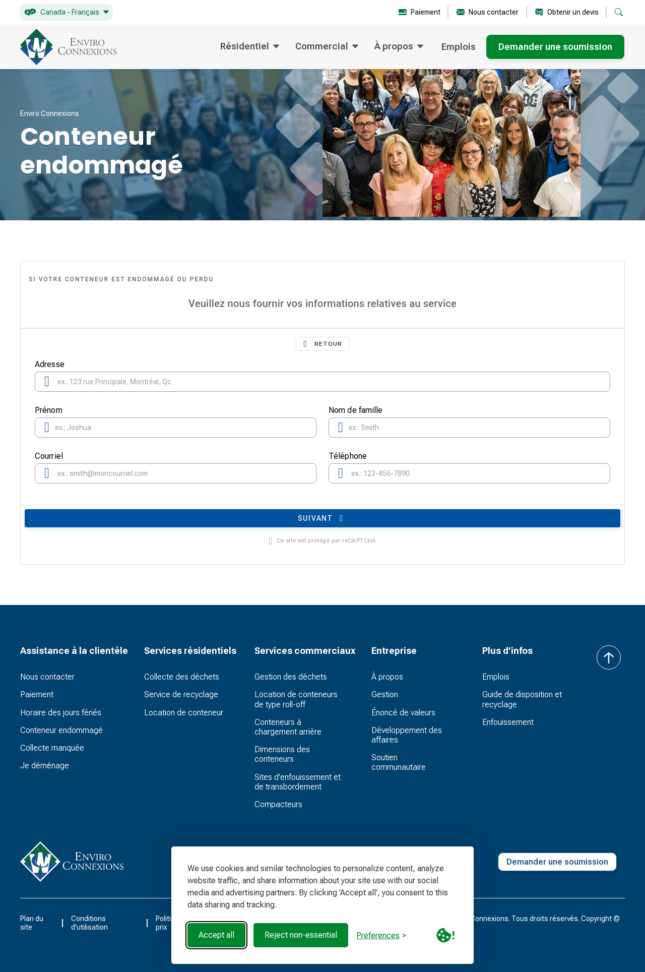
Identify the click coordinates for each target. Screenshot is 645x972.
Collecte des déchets (181, 677)
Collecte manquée (52, 748)
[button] (66, 12)
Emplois (458, 46)
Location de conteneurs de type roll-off (296, 699)
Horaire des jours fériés (60, 712)
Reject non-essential (301, 935)
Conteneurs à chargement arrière (287, 727)
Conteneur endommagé (61, 730)
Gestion (384, 694)
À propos (387, 677)
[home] (68, 47)
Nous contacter (47, 677)
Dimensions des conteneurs (282, 754)
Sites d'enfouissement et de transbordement (297, 782)
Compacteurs (278, 804)
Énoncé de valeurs (403, 712)
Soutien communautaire (398, 762)
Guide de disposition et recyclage (522, 699)
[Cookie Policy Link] (445, 935)
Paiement (36, 694)
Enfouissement (508, 722)
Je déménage (44, 765)
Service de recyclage (181, 694)
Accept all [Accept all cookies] (216, 935)
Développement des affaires (406, 735)
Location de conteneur (183, 712)
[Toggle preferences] (381, 935)
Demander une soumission (555, 46)
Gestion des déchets (290, 677)
